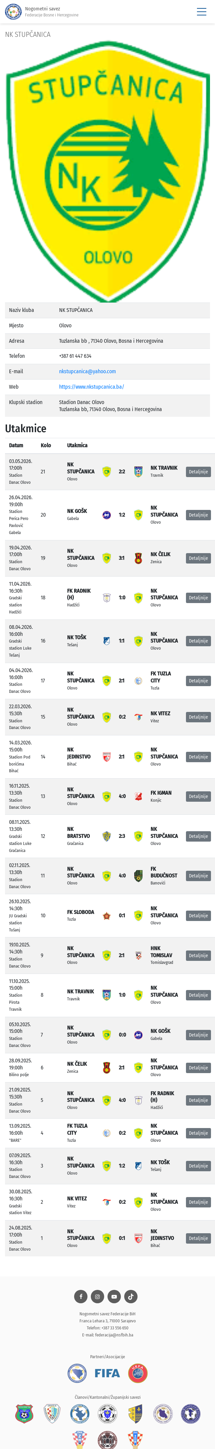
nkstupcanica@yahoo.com (87, 371)
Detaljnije (198, 472)
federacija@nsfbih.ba (114, 1334)
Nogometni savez (41, 12)
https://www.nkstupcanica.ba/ (91, 387)
